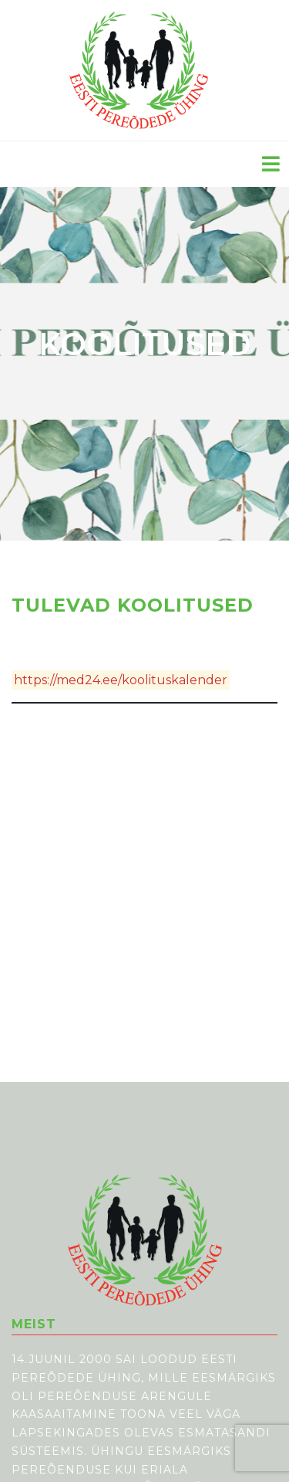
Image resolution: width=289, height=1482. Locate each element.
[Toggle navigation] (271, 164)
